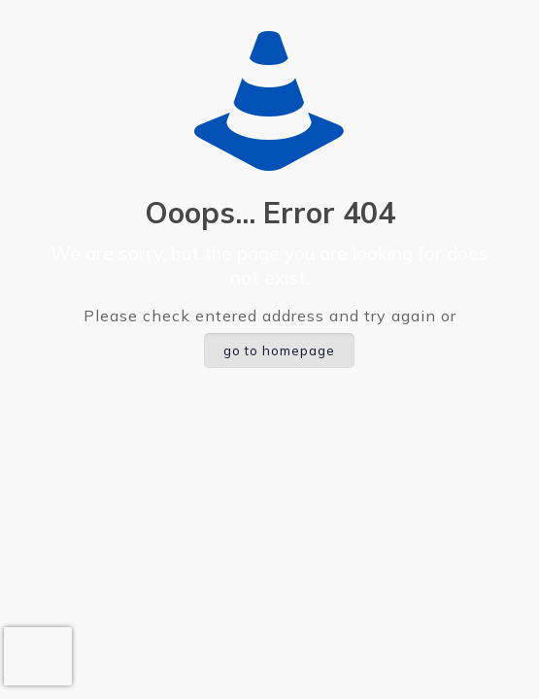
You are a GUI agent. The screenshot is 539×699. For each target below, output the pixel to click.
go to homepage (279, 350)
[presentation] (38, 656)
